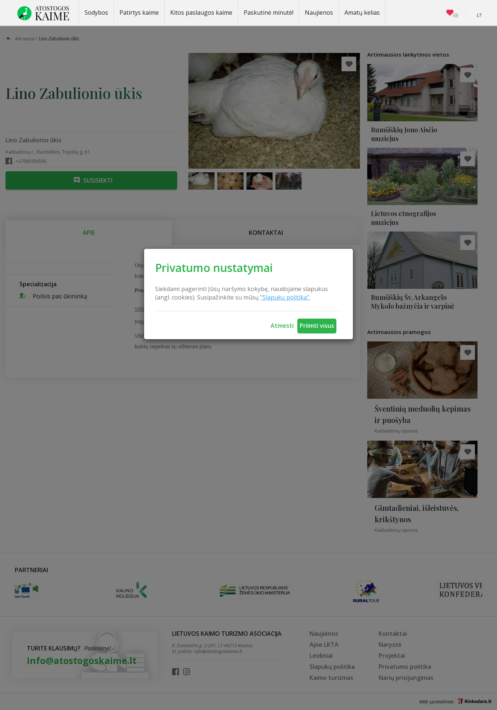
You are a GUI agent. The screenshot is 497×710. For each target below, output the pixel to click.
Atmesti (282, 326)
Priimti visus (317, 326)
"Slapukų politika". (285, 297)
